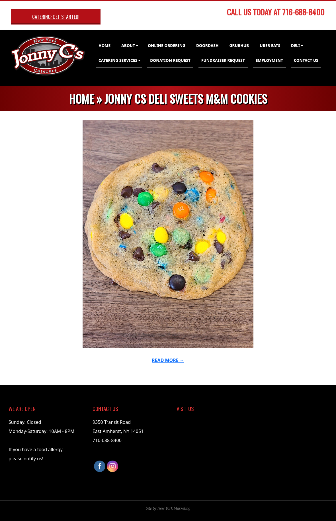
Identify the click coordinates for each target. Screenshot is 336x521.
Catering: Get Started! (55, 16)
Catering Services (118, 60)
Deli (295, 45)
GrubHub (239, 45)
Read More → (168, 360)
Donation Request (170, 60)
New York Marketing (173, 508)
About (128, 45)
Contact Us (306, 60)
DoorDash (207, 45)
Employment (269, 60)
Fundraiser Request (223, 60)
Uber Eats (270, 45)
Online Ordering (166, 45)
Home (104, 45)
